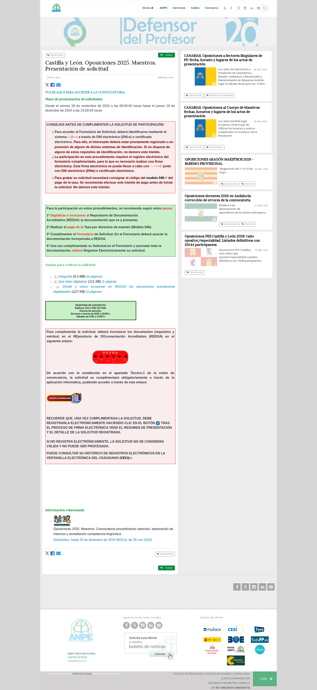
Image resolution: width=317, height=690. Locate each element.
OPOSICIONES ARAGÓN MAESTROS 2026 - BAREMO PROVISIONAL (220, 161)
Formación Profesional (219, 95)
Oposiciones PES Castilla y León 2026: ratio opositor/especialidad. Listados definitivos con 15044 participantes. (223, 240)
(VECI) (126, 458)
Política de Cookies (219, 673)
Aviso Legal (242, 673)
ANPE (163, 8)
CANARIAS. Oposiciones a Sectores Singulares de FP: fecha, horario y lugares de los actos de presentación (223, 59)
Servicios (179, 8)
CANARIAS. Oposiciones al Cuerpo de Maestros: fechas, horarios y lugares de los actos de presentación (222, 111)
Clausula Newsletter (235, 678)
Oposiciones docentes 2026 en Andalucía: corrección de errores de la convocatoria (219, 198)
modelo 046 (156, 178)
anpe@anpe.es (77, 661)
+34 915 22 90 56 (77, 657)
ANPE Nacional (82, 673)
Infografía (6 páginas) (78, 276)
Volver (166, 55)
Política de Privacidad (188, 673)
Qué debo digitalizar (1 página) (85, 281)
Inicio (148, 8)
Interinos (249, 183)
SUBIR (266, 679)
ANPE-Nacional (165, 77)
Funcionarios (214, 147)
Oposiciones (55, 55)
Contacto (211, 8)
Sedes (195, 8)
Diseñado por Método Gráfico (229, 683)
